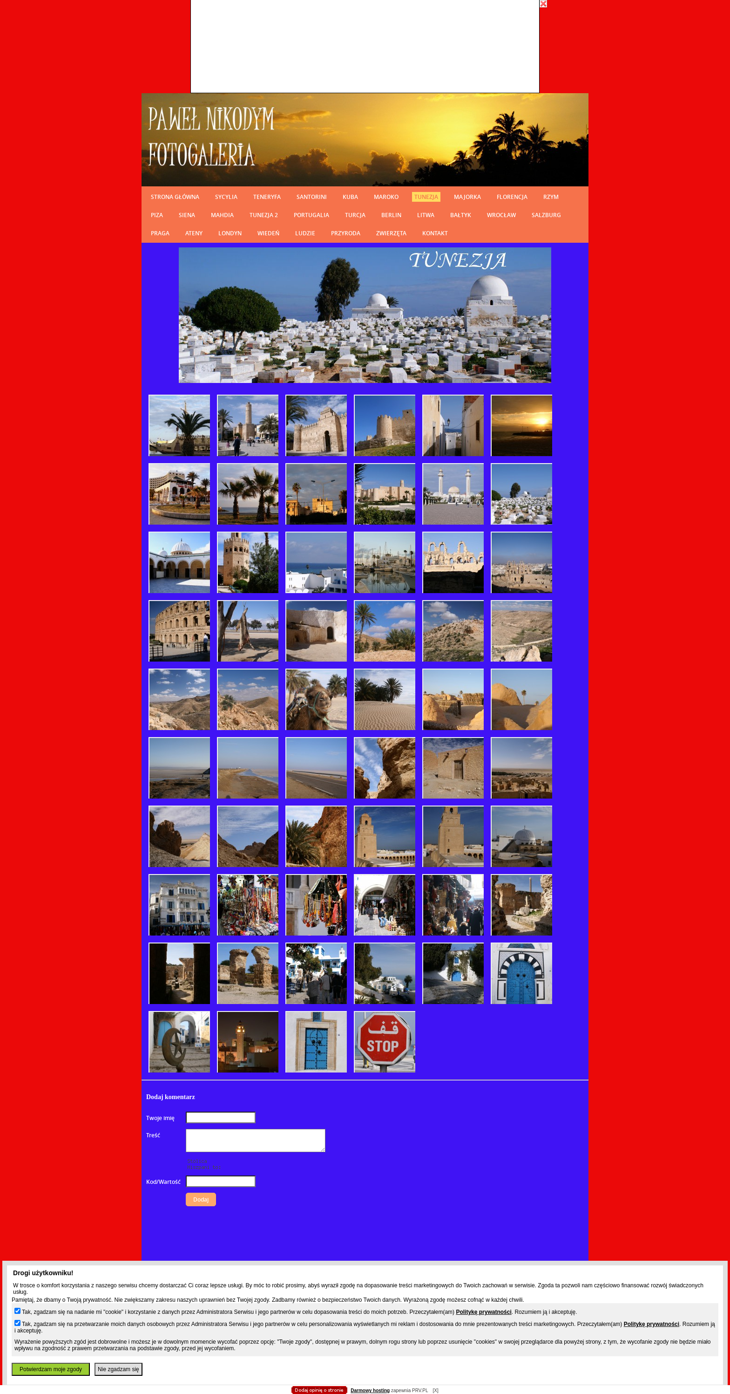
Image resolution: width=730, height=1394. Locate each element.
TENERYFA (267, 197)
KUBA (350, 197)
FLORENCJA (512, 197)
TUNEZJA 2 (264, 215)
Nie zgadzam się (118, 1369)
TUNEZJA (426, 197)
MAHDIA (222, 215)
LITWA (425, 215)
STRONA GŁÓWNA (175, 197)
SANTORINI (312, 197)
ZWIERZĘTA (391, 233)
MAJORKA (467, 197)
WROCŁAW (501, 215)
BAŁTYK (460, 215)
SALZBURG (546, 215)
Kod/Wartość (163, 1182)
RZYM (551, 197)
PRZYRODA (345, 233)
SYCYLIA (226, 197)
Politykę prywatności (483, 1312)
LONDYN (230, 233)
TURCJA (355, 215)
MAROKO (386, 197)
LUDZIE (305, 233)
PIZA (157, 215)
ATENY (194, 233)
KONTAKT (435, 233)
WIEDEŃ (268, 233)
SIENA (187, 215)
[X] (435, 1390)
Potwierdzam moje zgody (51, 1369)
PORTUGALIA (311, 215)
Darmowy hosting (370, 1390)
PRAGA (160, 233)
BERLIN (391, 215)
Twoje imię (160, 1118)
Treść (153, 1135)
